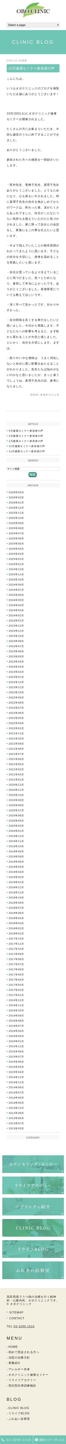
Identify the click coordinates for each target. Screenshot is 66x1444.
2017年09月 (16, 954)
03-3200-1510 (24, 1326)
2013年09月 (16, 1113)
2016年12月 (16, 1000)
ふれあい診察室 (19, 1418)
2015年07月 (16, 1056)
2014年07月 (16, 1092)
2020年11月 (16, 789)
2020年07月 (16, 810)
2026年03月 (16, 497)
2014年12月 (16, 1077)
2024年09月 (16, 584)
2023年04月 (16, 661)
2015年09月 (16, 1051)
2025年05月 (16, 543)
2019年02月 (16, 877)
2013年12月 (16, 1107)
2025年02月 (16, 559)
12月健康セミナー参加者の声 (27, 446)
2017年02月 (16, 989)
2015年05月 (16, 1066)
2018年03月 (16, 923)
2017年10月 (16, 948)
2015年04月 (16, 1072)
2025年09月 (16, 523)
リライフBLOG (19, 1413)
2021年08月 (16, 748)
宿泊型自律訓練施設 (22, 1385)
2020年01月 (16, 830)
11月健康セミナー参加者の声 (27, 451)
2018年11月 (16, 892)
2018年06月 (16, 913)
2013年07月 (16, 1123)
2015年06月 (16, 1061)
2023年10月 (16, 636)
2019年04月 (16, 866)
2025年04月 (16, 548)
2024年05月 (16, 600)
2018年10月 (16, 897)
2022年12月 (16, 682)
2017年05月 (16, 974)
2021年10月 (16, 738)
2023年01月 (16, 677)
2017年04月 (16, 979)
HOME (13, 1346)
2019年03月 (16, 872)
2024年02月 (16, 615)
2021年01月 (16, 779)
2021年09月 (16, 743)
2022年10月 (16, 692)
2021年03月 (16, 769)
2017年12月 (16, 938)
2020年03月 (16, 825)
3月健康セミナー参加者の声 (26, 435)
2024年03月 (16, 610)
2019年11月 (16, 841)
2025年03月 (16, 553)
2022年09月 (16, 697)
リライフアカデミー (22, 1380)
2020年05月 (16, 820)
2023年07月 (16, 646)
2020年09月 (16, 800)
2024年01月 (16, 620)
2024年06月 (16, 594)
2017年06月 (16, 969)
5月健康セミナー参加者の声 (26, 430)
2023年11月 (16, 630)
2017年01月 (16, 995)
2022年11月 (16, 687)
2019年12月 (16, 836)
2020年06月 (16, 815)
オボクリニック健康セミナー (28, 1374)
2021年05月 (16, 764)
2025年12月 (16, 507)
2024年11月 (16, 574)
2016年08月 (16, 1020)
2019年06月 (16, 861)
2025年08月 (16, 528)
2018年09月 (16, 902)
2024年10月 (16, 579)
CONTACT (17, 1318)
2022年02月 (16, 728)
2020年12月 (16, 784)
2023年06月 (16, 651)
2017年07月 (16, 964)
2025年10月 (16, 518)
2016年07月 (16, 1025)
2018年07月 (16, 907)
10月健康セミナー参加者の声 (31, 68)
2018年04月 (16, 918)
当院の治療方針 (19, 1357)
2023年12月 (16, 625)
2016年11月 (16, 1005)
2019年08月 (16, 856)
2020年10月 (16, 795)
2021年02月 (16, 774)
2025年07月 (16, 533)
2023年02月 (16, 671)
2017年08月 (16, 959)
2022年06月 (16, 712)
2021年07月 (16, 754)
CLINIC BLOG (18, 1408)
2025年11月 (16, 512)
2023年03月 (16, 666)
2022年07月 (16, 707)
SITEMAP (16, 1312)
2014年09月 (16, 1087)
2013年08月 (16, 1118)
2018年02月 (16, 928)
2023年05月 (16, 656)
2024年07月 (16, 589)
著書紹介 (14, 1362)
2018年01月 (16, 933)
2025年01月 (16, 564)
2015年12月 (16, 1046)
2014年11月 (16, 1082)
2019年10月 (16, 846)
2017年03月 (16, 984)
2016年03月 (16, 1036)
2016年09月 (16, 1015)
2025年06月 (16, 538)
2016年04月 (16, 1031)
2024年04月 (16, 605)
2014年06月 (16, 1097)
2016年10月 (16, 1010)
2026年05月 (16, 492)
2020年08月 (16, 805)
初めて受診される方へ (23, 1352)
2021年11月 (16, 733)
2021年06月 (16, 759)
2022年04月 (16, 723)
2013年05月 (16, 1128)
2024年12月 (16, 569)
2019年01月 (16, 882)
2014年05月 (16, 1102)
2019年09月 (16, 851)
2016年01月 (16, 1041)
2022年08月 (16, 702)
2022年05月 (16, 718)
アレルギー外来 (19, 1369)
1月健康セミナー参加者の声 (26, 441)
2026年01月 (16, 502)
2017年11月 (16, 943)
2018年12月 (16, 887)
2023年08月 (16, 641)
